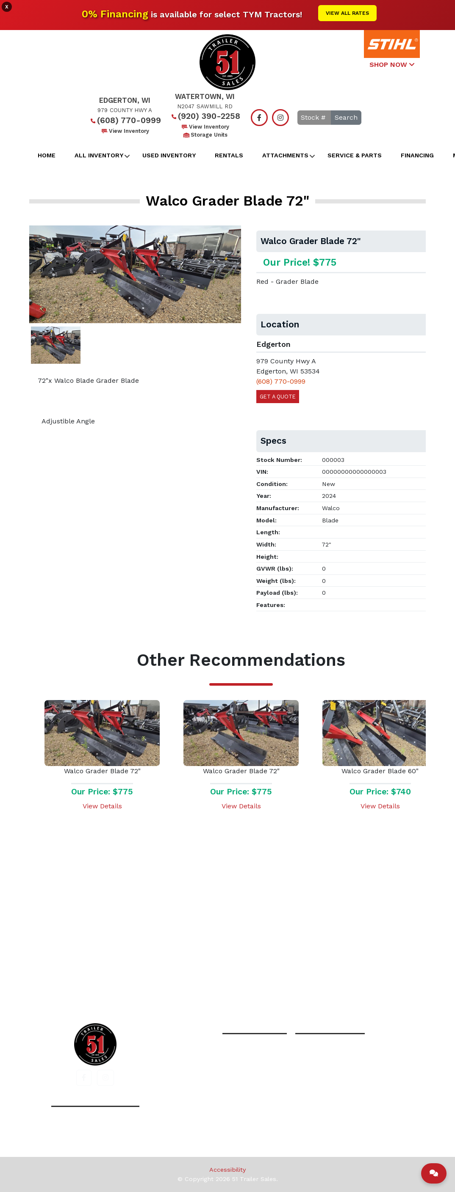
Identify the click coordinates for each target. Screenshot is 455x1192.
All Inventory (99, 155)
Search (346, 117)
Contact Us (317, 986)
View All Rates (347, 13)
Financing (417, 155)
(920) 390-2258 (204, 116)
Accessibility (227, 1169)
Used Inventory (169, 155)
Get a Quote (278, 396)
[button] (84, 1078)
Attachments (285, 155)
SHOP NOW (391, 64)
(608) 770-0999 (125, 120)
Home (46, 155)
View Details (102, 806)
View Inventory (124, 131)
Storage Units (205, 135)
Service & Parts (354, 155)
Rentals (229, 155)
